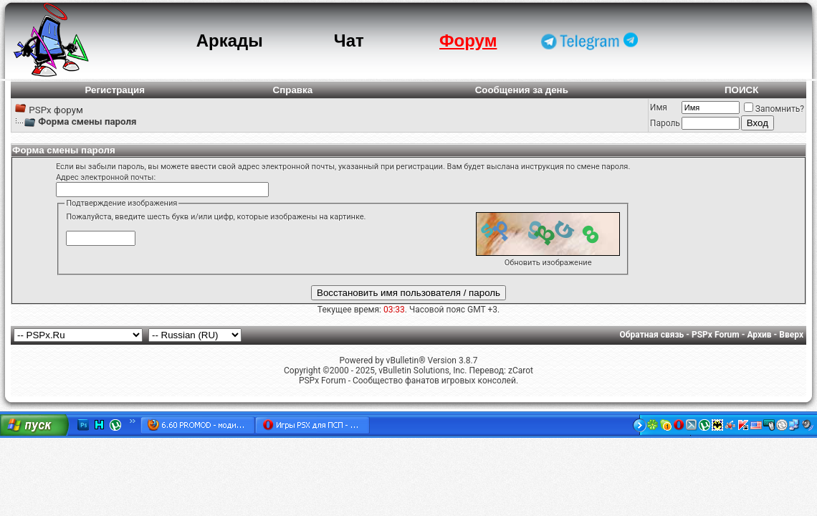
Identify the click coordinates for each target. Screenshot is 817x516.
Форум (468, 40)
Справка (293, 90)
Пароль (665, 123)
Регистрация (115, 90)
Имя (658, 107)
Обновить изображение (548, 262)
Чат (349, 40)
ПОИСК (741, 90)
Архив (759, 335)
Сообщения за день (521, 90)
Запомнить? (774, 109)
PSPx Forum (716, 335)
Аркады (229, 40)
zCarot (520, 371)
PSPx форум (56, 110)
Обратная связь (652, 335)
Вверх (791, 335)
